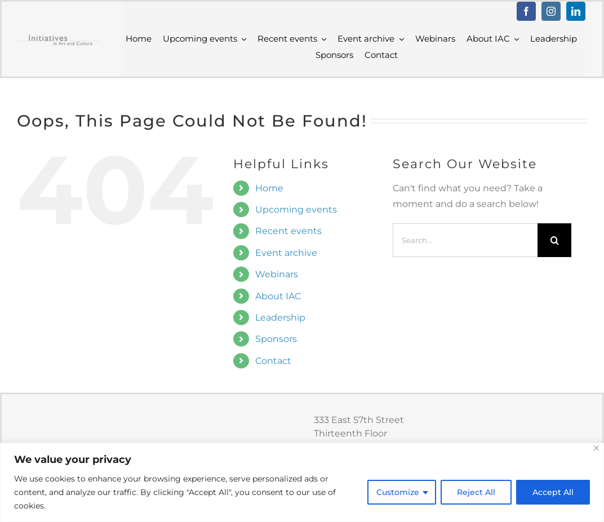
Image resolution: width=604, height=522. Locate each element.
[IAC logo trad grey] (59, 37)
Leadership (280, 317)
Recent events (288, 231)
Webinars (276, 274)
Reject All (476, 492)
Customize (397, 492)
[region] (302, 482)
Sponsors (276, 339)
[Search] (554, 240)
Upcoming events (296, 209)
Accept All (553, 492)
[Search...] (465, 240)
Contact (273, 361)
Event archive (286, 253)
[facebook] (526, 11)
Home (269, 188)
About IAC (278, 296)
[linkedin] (575, 11)
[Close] (596, 448)
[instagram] (551, 11)
